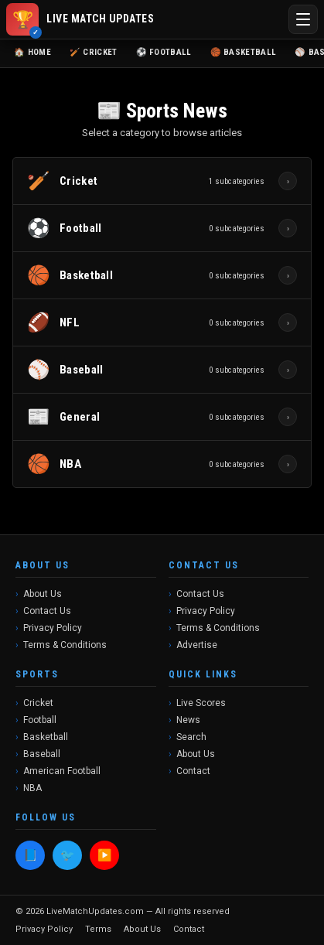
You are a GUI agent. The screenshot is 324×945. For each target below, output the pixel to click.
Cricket (38, 703)
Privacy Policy (52, 628)
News (188, 720)
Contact (193, 771)
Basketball (45, 737)
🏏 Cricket (94, 52)
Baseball (41, 754)
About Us (42, 593)
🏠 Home (32, 52)
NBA (32, 788)
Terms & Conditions (65, 645)
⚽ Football (164, 52)
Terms (98, 929)
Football (39, 720)
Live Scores (201, 703)
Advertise (196, 645)
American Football (62, 771)
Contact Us (47, 611)
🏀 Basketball (243, 52)
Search (191, 737)
